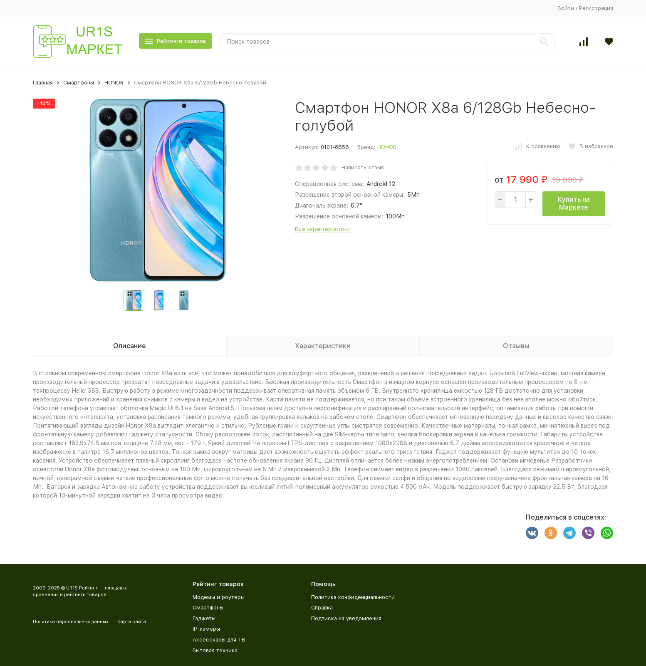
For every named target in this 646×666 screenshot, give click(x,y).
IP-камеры (206, 629)
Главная (43, 82)
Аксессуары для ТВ (219, 639)
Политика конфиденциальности (353, 597)
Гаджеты (204, 618)
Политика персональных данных (71, 621)
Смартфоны (78, 82)
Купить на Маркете (574, 203)
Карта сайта (131, 621)
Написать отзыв (363, 167)
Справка (322, 607)
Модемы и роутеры (219, 597)
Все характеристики (323, 229)
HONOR (114, 82)
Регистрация (596, 8)
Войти (565, 8)
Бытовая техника (215, 650)
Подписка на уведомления (346, 618)
